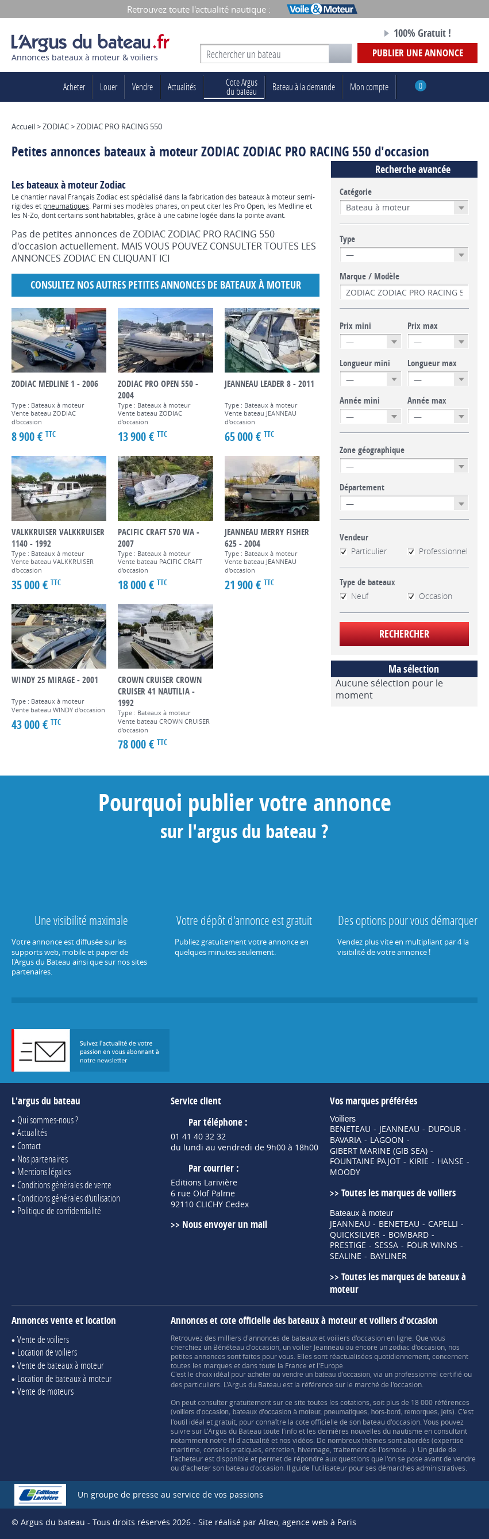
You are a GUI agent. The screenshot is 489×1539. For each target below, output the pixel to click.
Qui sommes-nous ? (47, 1119)
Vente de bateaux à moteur (60, 1365)
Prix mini (355, 326)
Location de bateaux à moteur (64, 1378)
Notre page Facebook (346, 34)
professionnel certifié (428, 1374)
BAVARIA (345, 1140)
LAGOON (387, 1140)
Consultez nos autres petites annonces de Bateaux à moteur (165, 285)
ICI (164, 258)
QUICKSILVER (355, 1235)
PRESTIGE (348, 1245)
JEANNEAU (399, 1129)
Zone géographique (372, 450)
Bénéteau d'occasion (246, 1347)
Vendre (142, 86)
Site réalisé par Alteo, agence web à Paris (277, 1522)
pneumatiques (66, 205)
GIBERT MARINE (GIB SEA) (379, 1151)
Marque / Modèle (369, 276)
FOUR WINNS (432, 1245)
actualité (255, 1440)
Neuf (354, 596)
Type (347, 239)
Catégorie (356, 192)
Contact (29, 1145)
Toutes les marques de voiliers (398, 1192)
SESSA (386, 1245)
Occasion (429, 596)
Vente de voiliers (43, 1339)
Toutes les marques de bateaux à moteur (398, 1283)
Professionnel (437, 551)
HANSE (450, 1161)
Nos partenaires (42, 1158)
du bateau (234, 86)
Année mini (360, 400)
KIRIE (419, 1161)
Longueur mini (365, 363)
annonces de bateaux (283, 1337)
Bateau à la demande (303, 86)
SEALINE (345, 1256)
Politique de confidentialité (59, 1210)
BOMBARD (408, 1235)
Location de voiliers (47, 1351)
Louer (108, 86)
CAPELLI (443, 1224)
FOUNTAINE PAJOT (365, 1161)
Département (362, 487)
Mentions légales (44, 1171)
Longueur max (432, 363)
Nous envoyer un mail (224, 1224)
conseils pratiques (232, 1449)
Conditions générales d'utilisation (68, 1197)
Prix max (422, 326)
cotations (354, 1402)
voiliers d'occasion (356, 1337)
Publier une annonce (417, 52)
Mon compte (369, 86)
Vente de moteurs (45, 1391)
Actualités (182, 86)
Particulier (363, 551)
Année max (426, 400)
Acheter (74, 86)
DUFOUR (444, 1129)
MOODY (345, 1172)
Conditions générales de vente (64, 1184)
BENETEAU (350, 1129)
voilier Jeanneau (318, 1347)
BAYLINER (388, 1256)
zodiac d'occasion (417, 1347)
